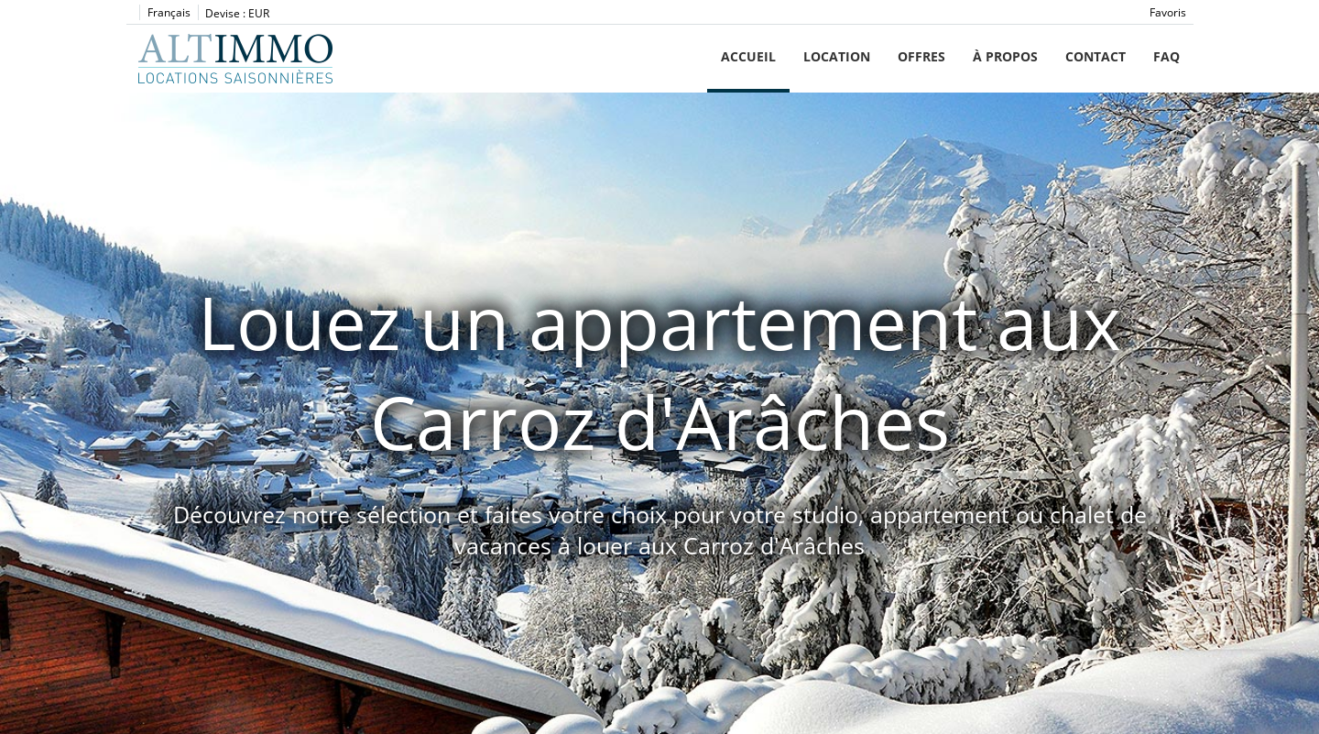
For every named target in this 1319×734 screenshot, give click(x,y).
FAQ (1166, 56)
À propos (1005, 56)
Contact (1095, 56)
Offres (921, 56)
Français (169, 12)
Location (836, 56)
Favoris (1168, 12)
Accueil (748, 56)
